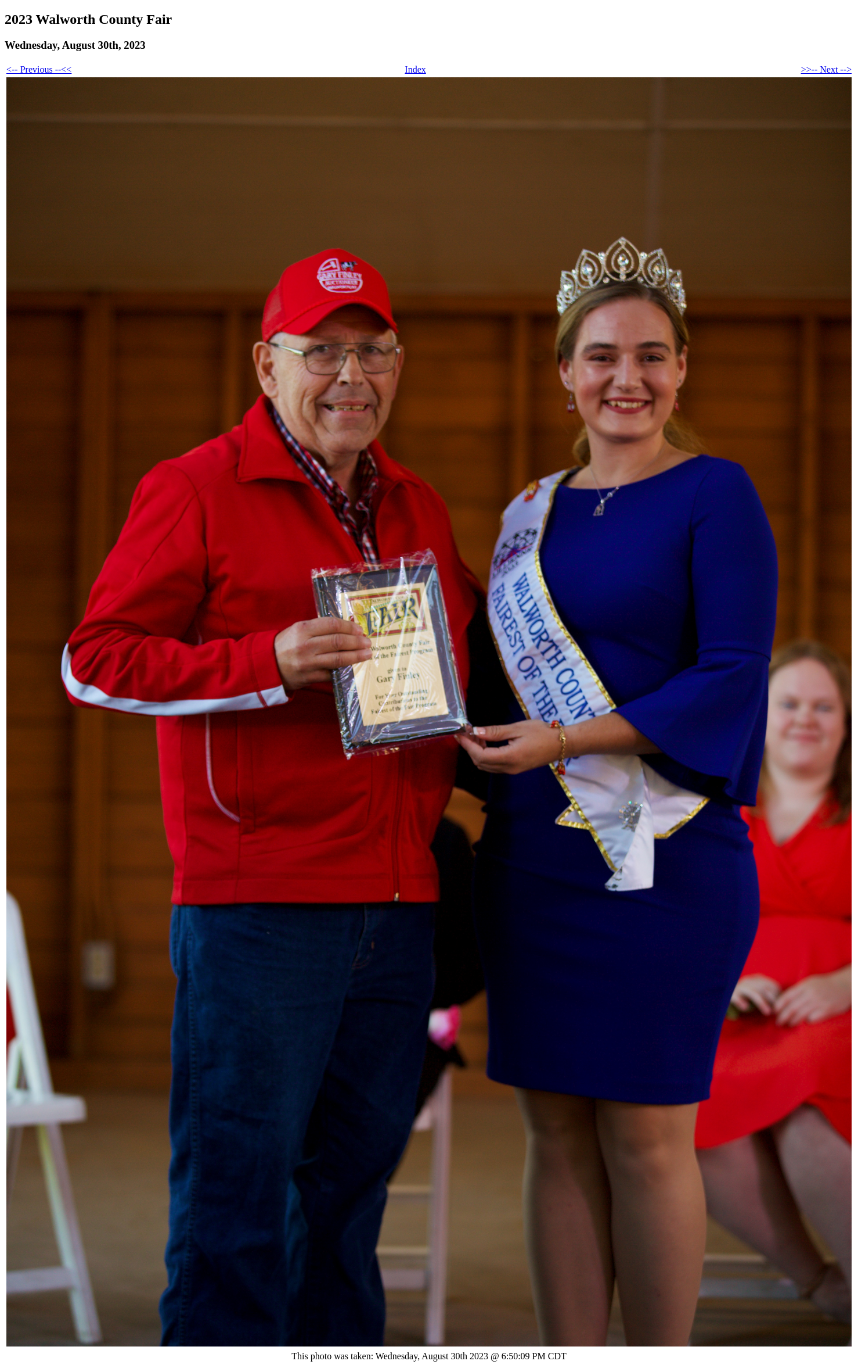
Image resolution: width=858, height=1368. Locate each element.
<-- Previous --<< (38, 69)
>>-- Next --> (826, 69)
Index (415, 69)
